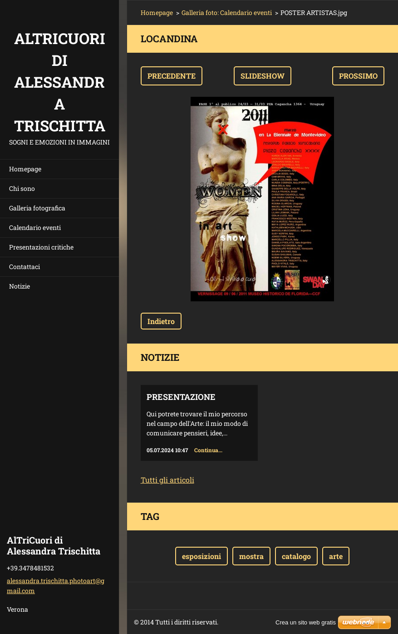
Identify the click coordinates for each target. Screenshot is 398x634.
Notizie (19, 286)
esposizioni (201, 556)
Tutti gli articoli (167, 479)
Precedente (171, 75)
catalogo (296, 556)
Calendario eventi (35, 227)
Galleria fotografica (37, 208)
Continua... (208, 450)
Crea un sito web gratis (305, 622)
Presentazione (181, 396)
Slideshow (263, 75)
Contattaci (24, 266)
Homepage (25, 169)
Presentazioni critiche (41, 247)
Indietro (161, 321)
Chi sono (22, 188)
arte (336, 556)
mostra (251, 556)
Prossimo (358, 75)
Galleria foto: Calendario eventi (227, 12)
